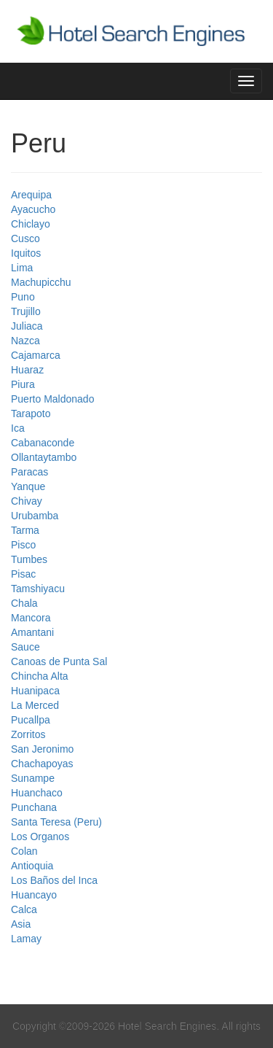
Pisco (23, 545)
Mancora (30, 618)
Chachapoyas (42, 763)
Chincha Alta (39, 676)
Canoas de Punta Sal (59, 661)
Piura (23, 384)
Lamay (26, 938)
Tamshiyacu (38, 588)
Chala (24, 603)
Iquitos (26, 253)
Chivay (26, 501)
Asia (21, 924)
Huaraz (27, 370)
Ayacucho (33, 209)
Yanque (28, 486)
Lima (22, 267)
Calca (24, 909)
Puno (23, 297)
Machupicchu (41, 282)
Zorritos (28, 734)
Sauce (25, 647)
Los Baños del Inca (54, 880)
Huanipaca (35, 690)
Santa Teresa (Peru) (56, 822)
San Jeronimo (42, 749)
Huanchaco (37, 793)
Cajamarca (35, 355)
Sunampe (33, 778)
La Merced (35, 705)
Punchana (34, 807)
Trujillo (26, 311)
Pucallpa (30, 720)
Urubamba (34, 515)
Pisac (23, 574)
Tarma (25, 530)
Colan (24, 851)
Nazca (25, 340)
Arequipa (31, 195)
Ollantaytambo (43, 457)
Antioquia (32, 866)
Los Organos (40, 836)
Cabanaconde (42, 443)
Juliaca (27, 326)
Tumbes (29, 559)
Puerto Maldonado (52, 399)
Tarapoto (30, 413)
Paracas (29, 472)
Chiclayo (30, 224)
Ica (18, 428)
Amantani (32, 632)
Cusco (25, 238)
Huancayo (34, 895)
